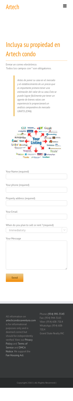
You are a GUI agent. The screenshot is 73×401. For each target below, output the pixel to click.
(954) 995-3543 (56, 314)
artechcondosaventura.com (21, 320)
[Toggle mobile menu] (65, 6)
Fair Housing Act (14, 355)
